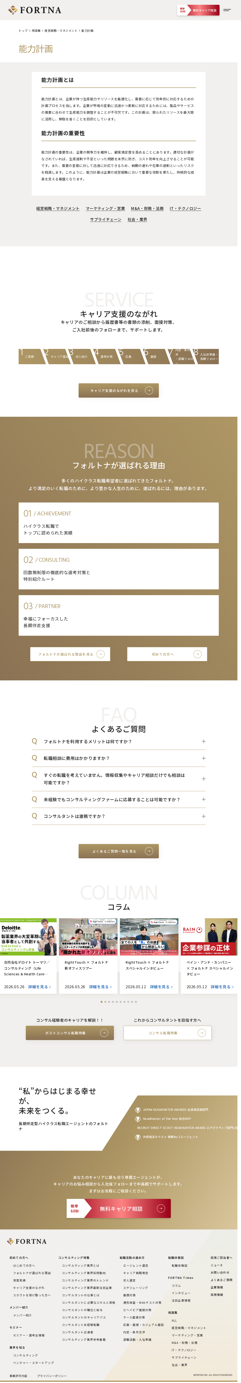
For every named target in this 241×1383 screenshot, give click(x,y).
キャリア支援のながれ (29, 1288)
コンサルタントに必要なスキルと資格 (88, 1302)
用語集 (36, 30)
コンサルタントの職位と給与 (82, 1310)
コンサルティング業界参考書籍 (84, 1339)
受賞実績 (19, 1280)
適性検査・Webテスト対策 (142, 1302)
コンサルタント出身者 (77, 1332)
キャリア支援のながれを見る (114, 390)
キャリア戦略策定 (136, 1273)
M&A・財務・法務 (147, 208)
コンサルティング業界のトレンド (85, 1280)
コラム (176, 1285)
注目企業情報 (181, 1300)
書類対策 (129, 1295)
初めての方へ (163, 654)
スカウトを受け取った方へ (32, 1295)
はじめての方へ (24, 1265)
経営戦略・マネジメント (61, 30)
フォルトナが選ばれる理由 (32, 1273)
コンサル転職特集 (163, 1033)
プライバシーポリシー (52, 1376)
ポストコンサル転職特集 (65, 1033)
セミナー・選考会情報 (29, 1335)
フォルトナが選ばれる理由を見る (65, 654)
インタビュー (181, 1293)
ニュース (217, 1265)
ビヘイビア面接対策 (137, 1310)
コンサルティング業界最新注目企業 (87, 1288)
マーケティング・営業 (105, 208)
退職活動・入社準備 (137, 1339)
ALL (174, 1320)
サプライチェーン (105, 219)
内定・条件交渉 (134, 1332)
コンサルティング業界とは (80, 1265)
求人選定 (129, 1280)
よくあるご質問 (222, 1280)
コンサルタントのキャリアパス (84, 1317)
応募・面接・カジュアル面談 (143, 1325)
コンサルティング (25, 1355)
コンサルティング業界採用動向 (84, 1273)
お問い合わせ (220, 1272)
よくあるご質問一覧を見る (114, 851)
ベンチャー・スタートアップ (33, 1363)
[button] (101, 1002)
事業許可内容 (18, 1376)
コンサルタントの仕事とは (81, 1295)
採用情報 (217, 1294)
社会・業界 (137, 219)
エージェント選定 (136, 1265)
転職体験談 (179, 1265)
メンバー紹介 (22, 1315)
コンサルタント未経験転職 (81, 1325)
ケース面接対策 (134, 1317)
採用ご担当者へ (222, 1257)
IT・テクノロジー (185, 208)
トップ (23, 30)
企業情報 (217, 1287)
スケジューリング (135, 1288)
